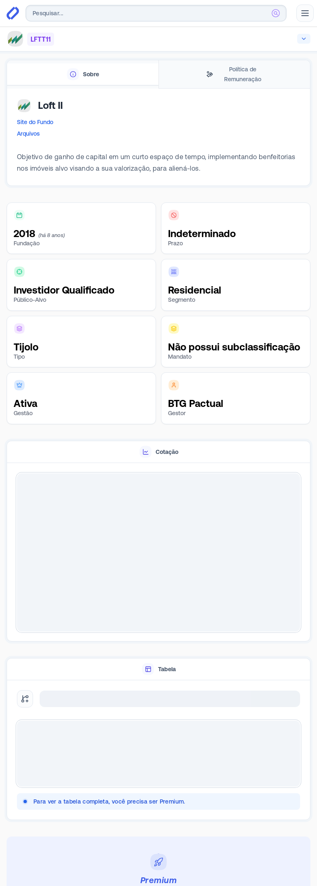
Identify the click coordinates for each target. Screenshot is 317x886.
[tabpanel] (158, 141)
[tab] (82, 74)
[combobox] (156, 13)
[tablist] (158, 74)
